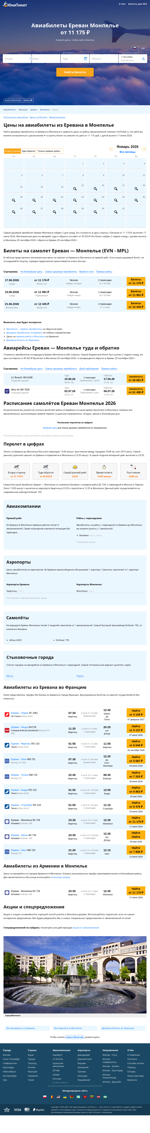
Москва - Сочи (110, 1055)
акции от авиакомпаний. (86, 927)
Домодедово (84, 1055)
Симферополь (10, 1063)
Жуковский (83, 1067)
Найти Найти (136, 834)
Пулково (82, 1071)
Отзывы (131, 1071)
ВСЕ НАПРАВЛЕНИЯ (112, 1098)
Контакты (132, 1059)
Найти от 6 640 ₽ (136, 743)
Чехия (31, 1080)
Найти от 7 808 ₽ (136, 849)
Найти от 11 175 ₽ (136, 819)
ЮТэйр (56, 1070)
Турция (31, 1059)
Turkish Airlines (60, 1083)
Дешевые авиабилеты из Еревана (24, 332)
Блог (129, 1084)
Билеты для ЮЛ (137, 3)
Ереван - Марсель (21, 743)
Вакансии (132, 1080)
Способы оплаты (135, 1063)
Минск (9, 675)
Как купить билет (136, 1088)
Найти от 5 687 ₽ (136, 758)
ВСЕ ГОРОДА (9, 1088)
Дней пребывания (89, 368)
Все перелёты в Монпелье (68, 1028)
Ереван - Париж (20, 713)
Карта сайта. (127, 1127)
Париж (80, 675)
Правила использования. (112, 1127)
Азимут (56, 1075)
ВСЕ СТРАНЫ (34, 1088)
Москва (6, 1055)
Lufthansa (57, 1087)
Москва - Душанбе (112, 1082)
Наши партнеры (135, 1076)
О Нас (122, 3)
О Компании (133, 1055)
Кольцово (82, 1076)
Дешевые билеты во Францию (22, 340)
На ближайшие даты (31, 271)
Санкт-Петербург (11, 1059)
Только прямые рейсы (49, 151)
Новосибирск (9, 1071)
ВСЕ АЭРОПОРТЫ (86, 1088)
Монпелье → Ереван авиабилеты (24, 328)
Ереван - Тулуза (20, 775)
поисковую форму (60, 877)
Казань (6, 1084)
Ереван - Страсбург (22, 805)
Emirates (57, 1079)
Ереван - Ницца (20, 727)
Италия (31, 1067)
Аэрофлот (57, 1055)
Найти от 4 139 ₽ (136, 712)
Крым (31, 1055)
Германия (33, 1076)
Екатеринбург (10, 1076)
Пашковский (84, 1080)
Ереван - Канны (20, 835)
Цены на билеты (38, 117)
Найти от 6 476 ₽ (136, 804)
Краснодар (8, 1067)
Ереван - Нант (19, 850)
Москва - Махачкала (113, 1093)
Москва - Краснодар (113, 1070)
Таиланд (32, 1063)
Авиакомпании (57, 117)
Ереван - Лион (19, 759)
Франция (32, 1071)
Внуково (82, 1063)
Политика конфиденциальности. (89, 1127)
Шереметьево (85, 1059)
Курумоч (82, 1084)
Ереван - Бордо (19, 790)
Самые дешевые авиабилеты (61, 271)
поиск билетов (74, 1037)
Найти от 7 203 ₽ (136, 774)
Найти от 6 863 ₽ (136, 789)
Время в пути (86, 271)
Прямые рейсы (104, 271)
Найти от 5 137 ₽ (136, 728)
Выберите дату (50, 428)
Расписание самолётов (16, 117)
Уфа (5, 1080)
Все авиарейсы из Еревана (20, 1028)
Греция (31, 1084)
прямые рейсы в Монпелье (30, 336)
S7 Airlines (58, 1059)
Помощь (131, 1067)
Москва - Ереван (111, 1066)
